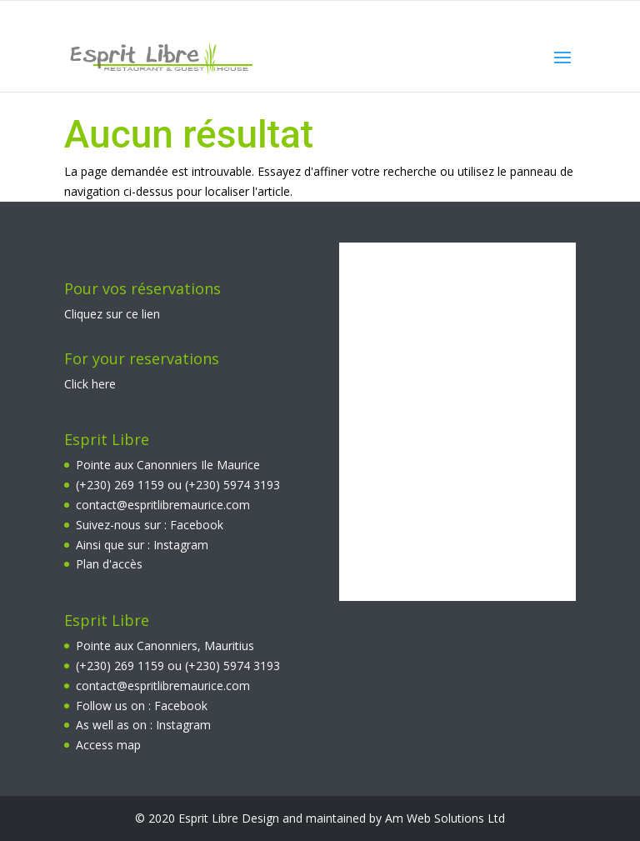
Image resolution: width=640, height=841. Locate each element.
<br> (457, 422)
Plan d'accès (109, 564)
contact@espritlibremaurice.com (163, 505)
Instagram (180, 545)
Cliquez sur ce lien (112, 314)
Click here (90, 384)
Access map (108, 745)
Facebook (196, 525)
